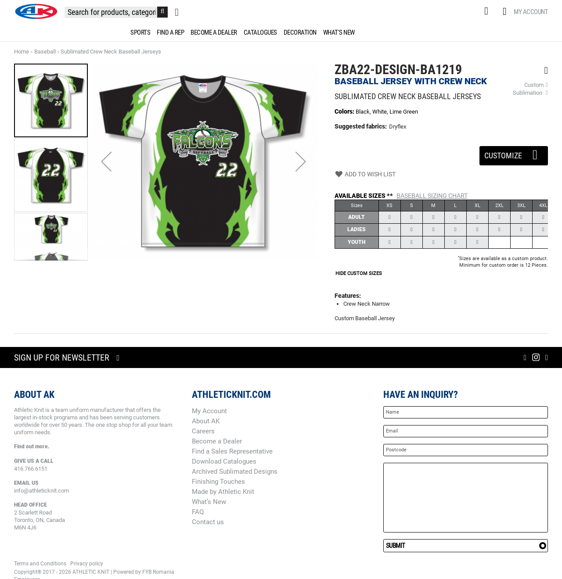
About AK (206, 421)
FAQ (198, 512)
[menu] (281, 32)
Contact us (208, 522)
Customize (513, 153)
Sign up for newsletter (61, 357)
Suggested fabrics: (361, 126)
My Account (531, 12)
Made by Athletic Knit (223, 492)
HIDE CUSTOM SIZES (358, 273)
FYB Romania (158, 572)
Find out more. (32, 446)
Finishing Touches (218, 482)
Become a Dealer (217, 441)
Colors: (345, 111)
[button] (106, 162)
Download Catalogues (224, 461)
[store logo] (36, 11)
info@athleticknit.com (41, 490)
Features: (348, 295)
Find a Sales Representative (232, 451)
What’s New (209, 502)
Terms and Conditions (40, 564)
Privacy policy (86, 564)
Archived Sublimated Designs (234, 471)
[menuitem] (138, 32)
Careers (203, 431)
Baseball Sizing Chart (432, 195)
